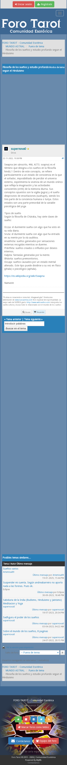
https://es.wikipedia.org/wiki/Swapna (24, 276)
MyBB (38, 760)
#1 (63, 158)
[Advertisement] (33, 109)
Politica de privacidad (33, 748)
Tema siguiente (32, 319)
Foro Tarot (16, 757)
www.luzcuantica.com (23, 300)
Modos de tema (56, 67)
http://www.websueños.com (38, 302)
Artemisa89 (8, 572)
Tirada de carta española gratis (33, 751)
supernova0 (9, 606)
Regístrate (44, 4)
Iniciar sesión (23, 4)
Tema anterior (13, 319)
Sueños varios (10, 568)
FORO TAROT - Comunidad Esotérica (22, 42)
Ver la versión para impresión (20, 647)
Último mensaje (40, 575)
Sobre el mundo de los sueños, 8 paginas (25, 631)
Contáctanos (20, 740)
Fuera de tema (36, 46)
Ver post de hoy (33, 710)
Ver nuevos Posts (33, 705)
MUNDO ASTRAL (15, 46)
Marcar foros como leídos (33, 727)
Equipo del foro (46, 740)
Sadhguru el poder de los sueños (21, 617)
